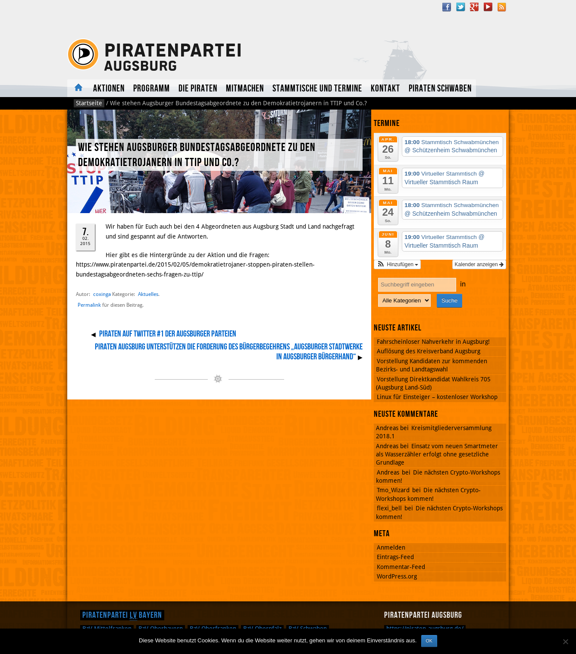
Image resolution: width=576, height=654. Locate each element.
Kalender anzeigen (479, 264)
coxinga (102, 294)
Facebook (447, 7)
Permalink (89, 305)
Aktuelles (78, 88)
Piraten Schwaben (440, 88)
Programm (151, 88)
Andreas (388, 472)
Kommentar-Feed (401, 566)
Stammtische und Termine (317, 88)
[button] (397, 264)
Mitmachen (245, 88)
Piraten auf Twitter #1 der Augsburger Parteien (167, 334)
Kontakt (385, 88)
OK (429, 640)
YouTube (488, 7)
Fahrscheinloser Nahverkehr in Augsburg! (433, 341)
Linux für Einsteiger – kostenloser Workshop (437, 396)
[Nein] (565, 641)
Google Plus (474, 7)
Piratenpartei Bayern (122, 615)
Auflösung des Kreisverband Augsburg (428, 351)
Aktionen (109, 88)
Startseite (89, 103)
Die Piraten (197, 88)
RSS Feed (502, 7)
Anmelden (391, 547)
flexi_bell (389, 508)
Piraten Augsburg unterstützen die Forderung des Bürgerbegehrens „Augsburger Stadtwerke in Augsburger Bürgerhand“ (229, 352)
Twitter (460, 7)
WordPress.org (397, 576)
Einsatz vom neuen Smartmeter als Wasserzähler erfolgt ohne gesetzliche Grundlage (437, 454)
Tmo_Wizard (393, 490)
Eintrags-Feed (395, 556)
